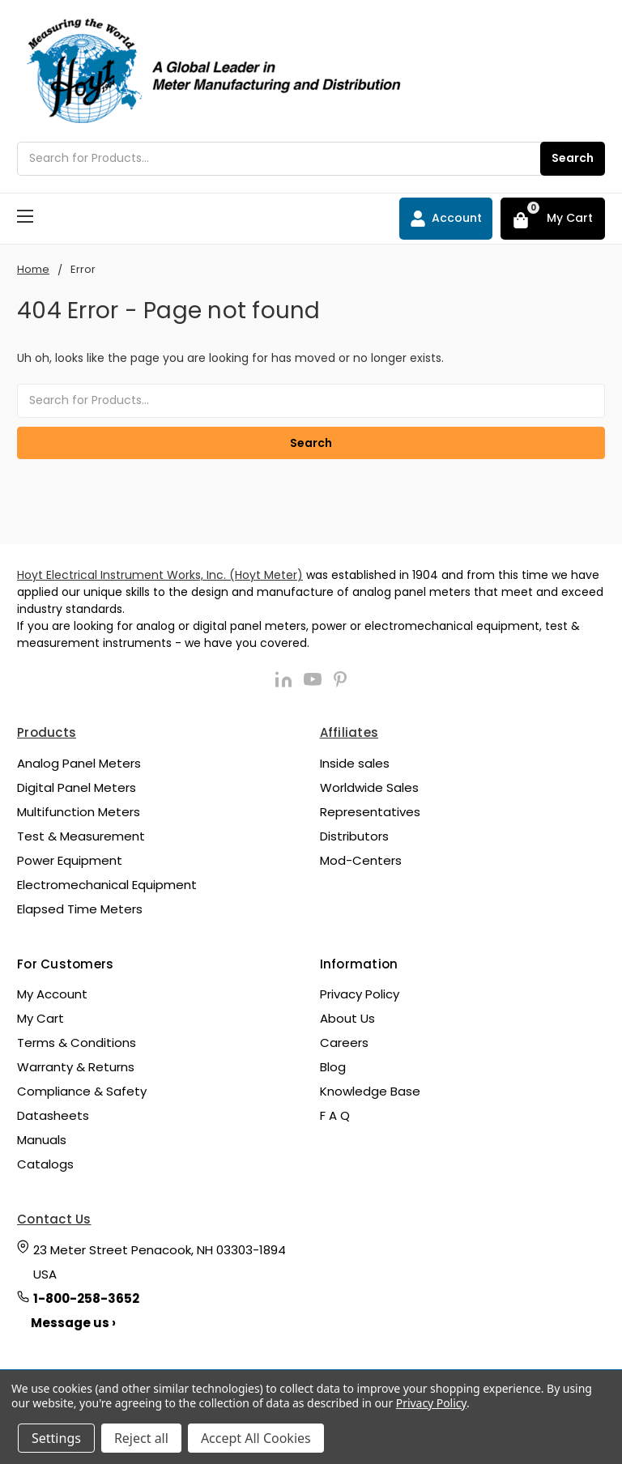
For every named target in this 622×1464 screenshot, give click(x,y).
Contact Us (54, 1219)
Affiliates (349, 732)
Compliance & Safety (82, 1091)
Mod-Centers (361, 860)
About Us (347, 1018)
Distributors (354, 836)
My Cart (40, 1018)
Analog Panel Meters (79, 763)
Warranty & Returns (75, 1066)
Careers (344, 1042)
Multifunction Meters (78, 811)
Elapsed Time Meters (80, 908)
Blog (333, 1066)
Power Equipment (69, 860)
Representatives (370, 811)
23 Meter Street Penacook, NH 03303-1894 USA (159, 1262)
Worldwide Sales (369, 787)
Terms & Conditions (76, 1042)
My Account (52, 993)
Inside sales (355, 763)
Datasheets (53, 1115)
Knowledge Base (370, 1091)
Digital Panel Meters (76, 787)
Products (46, 732)
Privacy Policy (359, 993)
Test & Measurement (81, 836)
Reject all (141, 1438)
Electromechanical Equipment (107, 884)
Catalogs (45, 1163)
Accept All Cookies (256, 1438)
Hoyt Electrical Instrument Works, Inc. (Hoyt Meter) (160, 575)
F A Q (335, 1115)
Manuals (41, 1139)
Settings (56, 1438)
